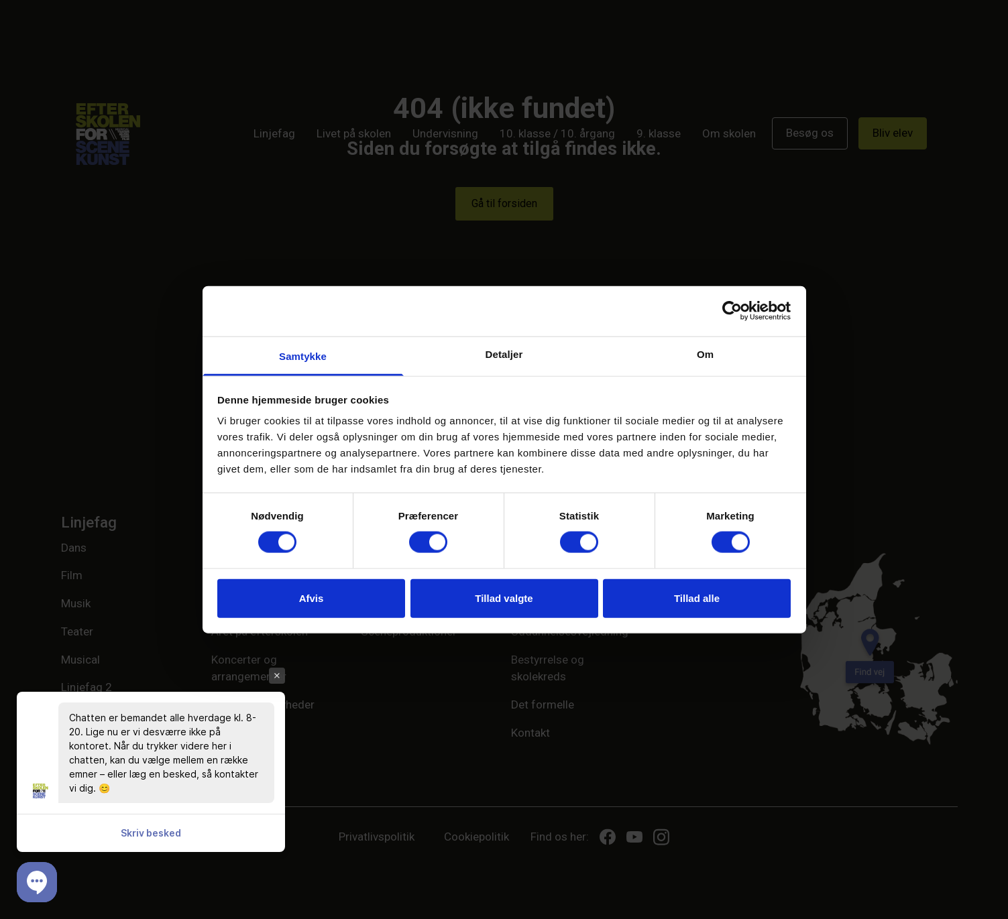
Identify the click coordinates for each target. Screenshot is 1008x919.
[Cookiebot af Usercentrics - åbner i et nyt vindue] (732, 311)
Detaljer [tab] (504, 353)
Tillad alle (697, 597)
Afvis (311, 597)
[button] (37, 882)
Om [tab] (705, 353)
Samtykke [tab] (303, 355)
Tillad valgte (504, 597)
